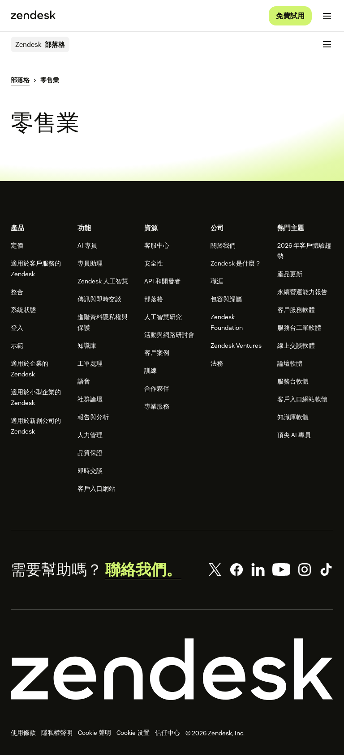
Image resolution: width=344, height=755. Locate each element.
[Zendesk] (172, 669)
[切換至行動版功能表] (327, 16)
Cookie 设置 (133, 733)
